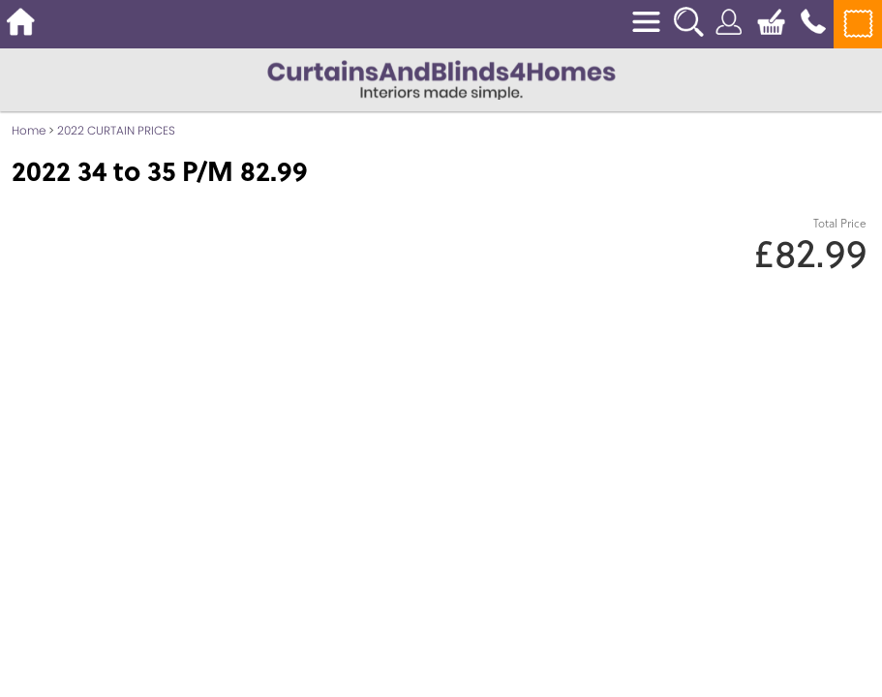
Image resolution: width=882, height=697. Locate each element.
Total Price (840, 223)
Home (29, 130)
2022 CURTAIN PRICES (116, 130)
